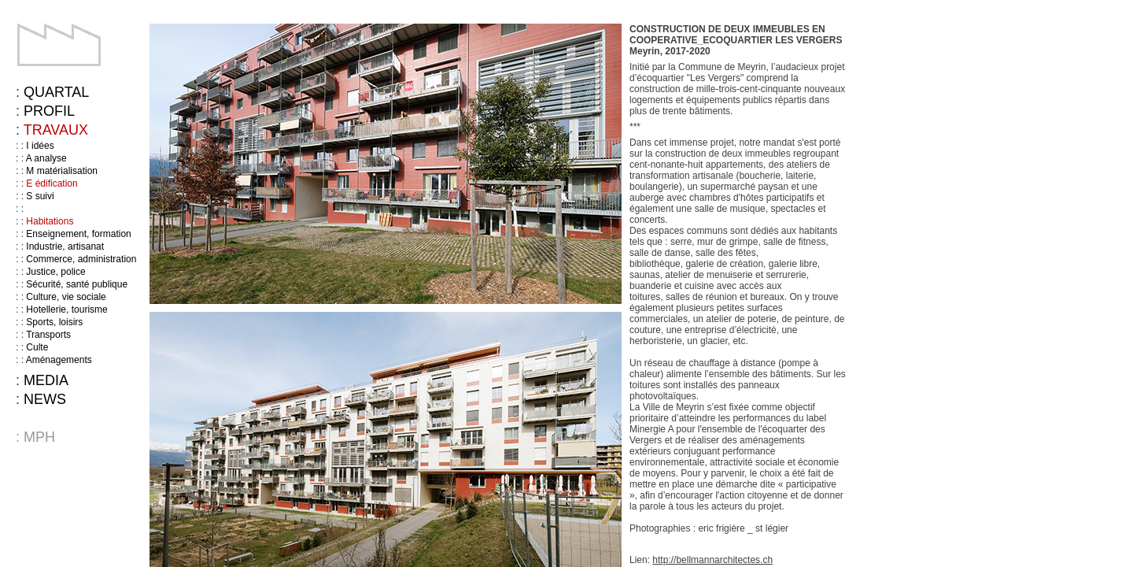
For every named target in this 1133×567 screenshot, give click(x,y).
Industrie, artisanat (65, 246)
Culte (37, 347)
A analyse (46, 158)
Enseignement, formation (78, 233)
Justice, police (55, 271)
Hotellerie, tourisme (66, 309)
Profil (49, 111)
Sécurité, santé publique (76, 284)
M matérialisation (62, 170)
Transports (48, 334)
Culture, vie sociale (65, 296)
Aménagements (59, 359)
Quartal (56, 92)
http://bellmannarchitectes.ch (712, 559)
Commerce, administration (81, 259)
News (45, 399)
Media (46, 380)
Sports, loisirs (54, 322)
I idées (40, 145)
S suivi (40, 196)
